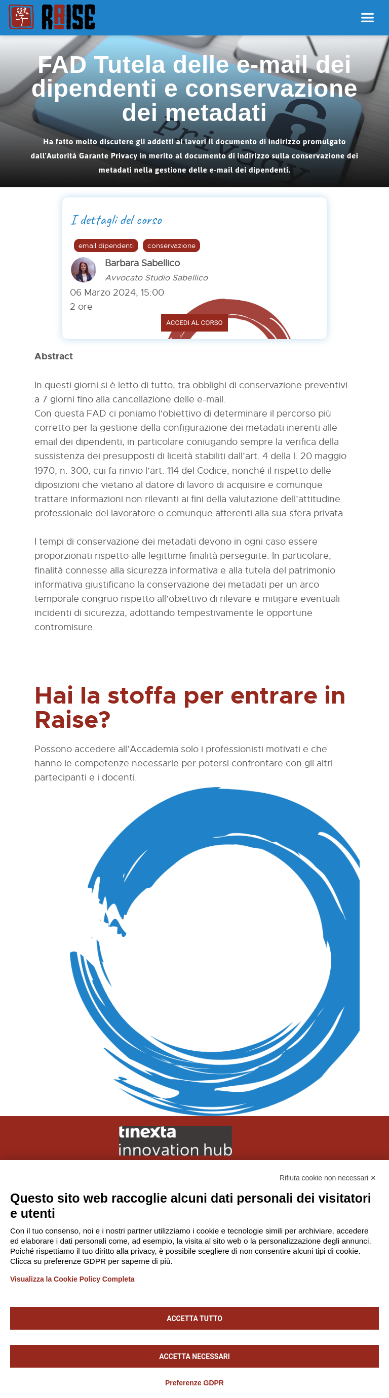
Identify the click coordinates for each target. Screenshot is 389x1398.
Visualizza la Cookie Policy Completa (72, 1279)
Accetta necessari (194, 1356)
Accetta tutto (194, 1318)
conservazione (171, 245)
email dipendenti (106, 245)
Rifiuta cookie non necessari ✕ (328, 1178)
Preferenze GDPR (194, 1383)
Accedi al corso (194, 322)
